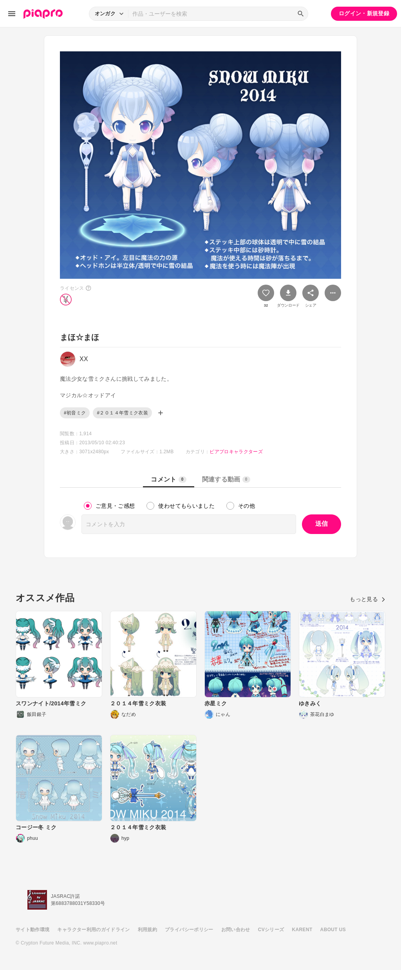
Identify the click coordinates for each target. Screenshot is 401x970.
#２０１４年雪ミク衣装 (122, 413)
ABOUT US (333, 929)
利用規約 (147, 929)
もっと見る (367, 599)
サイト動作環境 (32, 929)
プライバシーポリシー (189, 929)
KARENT (302, 929)
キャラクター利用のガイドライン (93, 929)
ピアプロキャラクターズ (236, 451)
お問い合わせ (235, 929)
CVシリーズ (271, 929)
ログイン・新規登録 (364, 13)
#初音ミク (75, 413)
